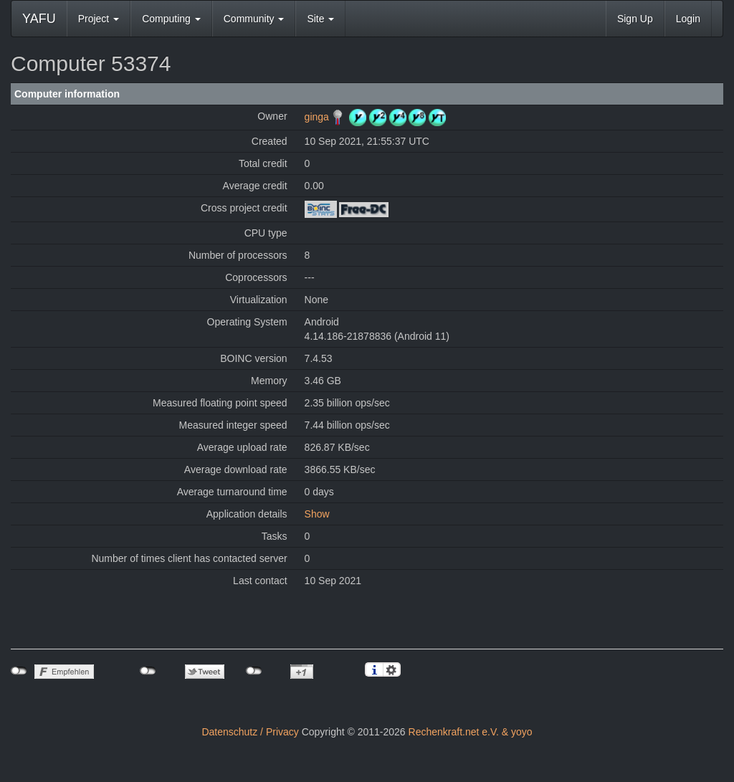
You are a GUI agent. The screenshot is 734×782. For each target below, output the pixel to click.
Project (98, 18)
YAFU (39, 18)
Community (254, 18)
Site (320, 18)
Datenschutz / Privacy (249, 732)
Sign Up (635, 18)
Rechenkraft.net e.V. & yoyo (471, 732)
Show (317, 514)
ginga (317, 117)
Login (688, 18)
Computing (171, 18)
